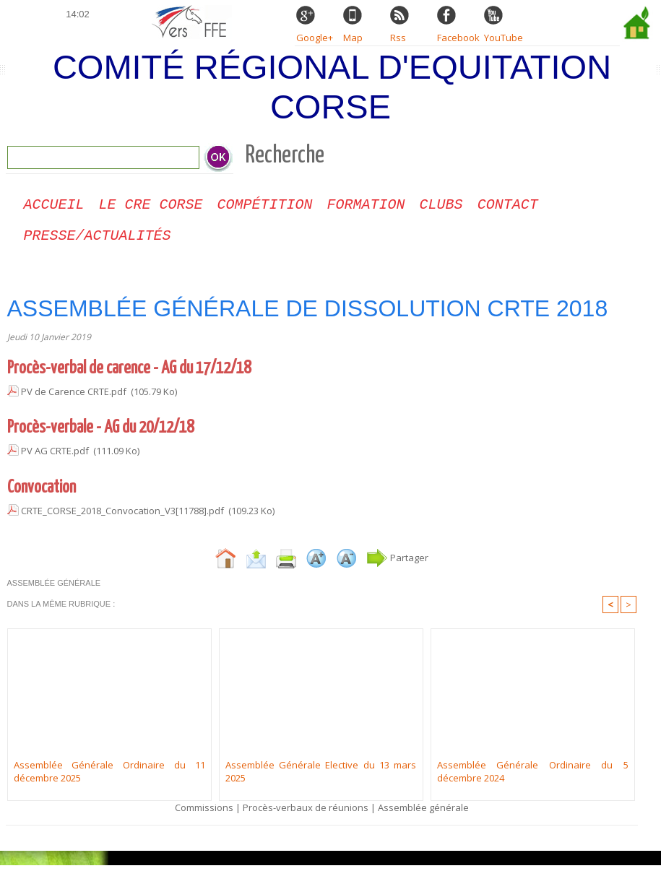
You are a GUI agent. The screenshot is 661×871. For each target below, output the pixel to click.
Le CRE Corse (151, 206)
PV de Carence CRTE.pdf (73, 397)
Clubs (441, 206)
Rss (398, 37)
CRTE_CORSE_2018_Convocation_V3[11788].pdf (122, 516)
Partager (397, 563)
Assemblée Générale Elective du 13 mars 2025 (321, 777)
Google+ (314, 37)
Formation (366, 206)
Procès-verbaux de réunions (305, 813)
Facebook (458, 37)
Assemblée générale (423, 813)
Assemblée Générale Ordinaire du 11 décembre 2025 (109, 777)
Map (353, 37)
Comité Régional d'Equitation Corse (332, 87)
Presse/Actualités (97, 240)
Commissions (204, 813)
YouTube (503, 37)
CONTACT (508, 206)
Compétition (265, 206)
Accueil (54, 206)
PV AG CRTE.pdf (55, 456)
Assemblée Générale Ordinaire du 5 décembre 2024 (532, 777)
